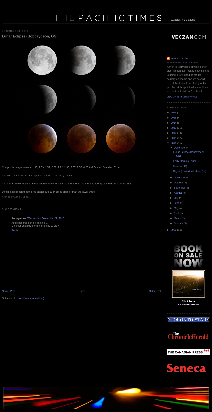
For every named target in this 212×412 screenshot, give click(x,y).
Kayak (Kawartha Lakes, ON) (189, 171)
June (177, 202)
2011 (174, 138)
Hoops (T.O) (180, 166)
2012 (174, 132)
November (180, 177)
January (179, 223)
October (179, 182)
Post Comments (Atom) (31, 298)
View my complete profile (182, 97)
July (176, 197)
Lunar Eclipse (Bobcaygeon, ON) (30, 36)
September (180, 187)
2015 (174, 117)
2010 (174, 143)
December (180, 147)
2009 (174, 229)
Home (82, 291)
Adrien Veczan (179, 58)
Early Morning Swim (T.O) (187, 161)
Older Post (155, 291)
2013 (174, 127)
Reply (14, 230)
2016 (174, 112)
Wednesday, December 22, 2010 (45, 218)
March (178, 218)
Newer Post (8, 291)
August (178, 192)
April (177, 213)
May (176, 208)
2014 (174, 122)
